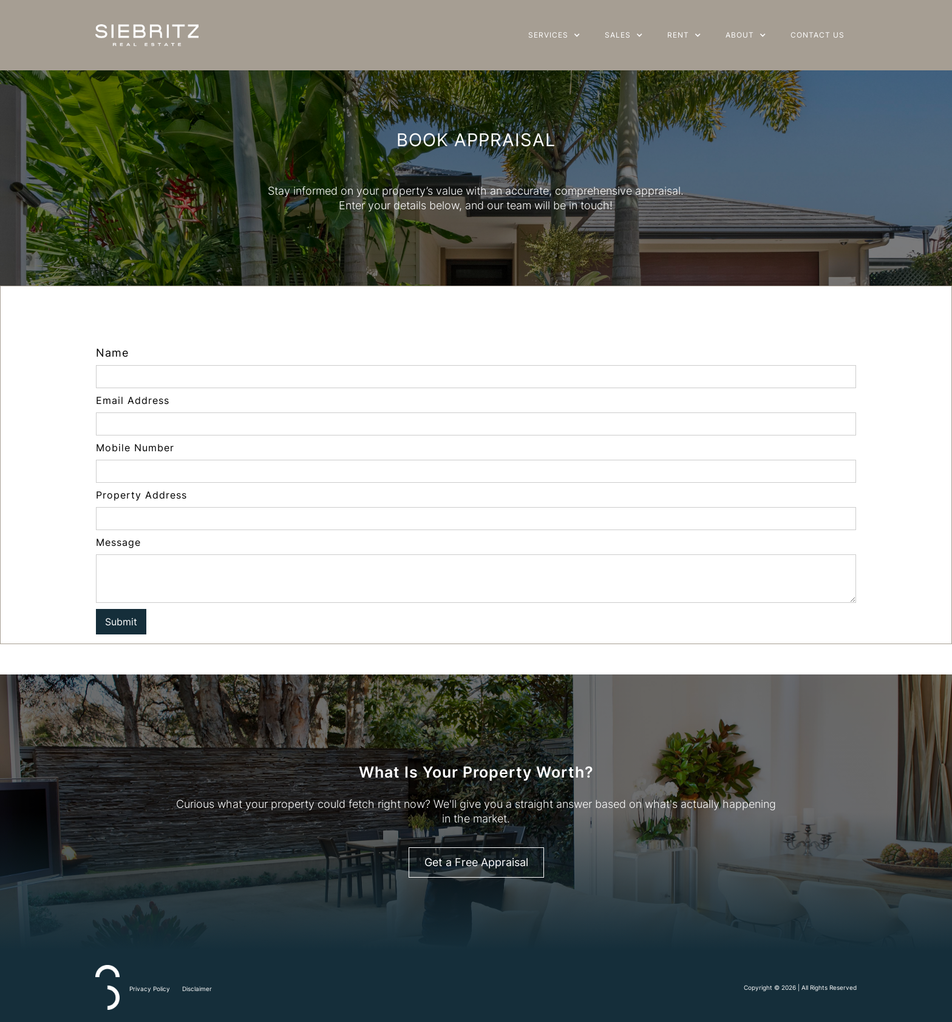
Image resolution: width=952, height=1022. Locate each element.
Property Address (141, 495)
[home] (147, 35)
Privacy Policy (149, 988)
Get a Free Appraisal (476, 862)
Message (118, 542)
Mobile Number (135, 448)
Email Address (132, 400)
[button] (554, 35)
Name (112, 353)
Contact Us (817, 34)
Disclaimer (197, 988)
